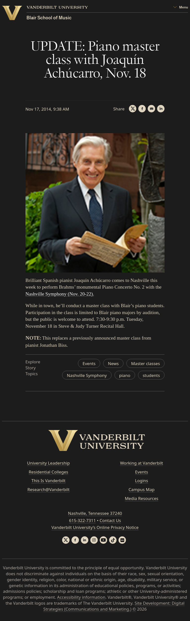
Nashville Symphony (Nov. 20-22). (59, 294)
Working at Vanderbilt (141, 463)
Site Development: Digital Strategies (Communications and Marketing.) (114, 606)
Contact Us (110, 520)
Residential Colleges (48, 472)
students (151, 375)
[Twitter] (132, 108)
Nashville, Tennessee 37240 (95, 513)
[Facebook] (142, 108)
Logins (141, 480)
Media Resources (141, 498)
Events (89, 363)
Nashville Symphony (87, 375)
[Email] (151, 108)
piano (124, 375)
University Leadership (48, 463)
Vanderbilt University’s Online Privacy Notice (95, 527)
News (113, 363)
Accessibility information (81, 597)
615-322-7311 (82, 520)
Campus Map (142, 489)
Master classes (145, 363)
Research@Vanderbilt (48, 489)
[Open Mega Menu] (180, 7)
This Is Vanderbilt (48, 480)
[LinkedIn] (161, 108)
